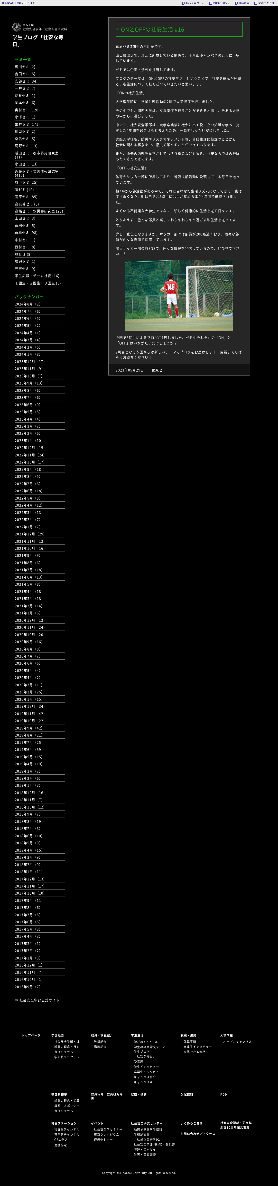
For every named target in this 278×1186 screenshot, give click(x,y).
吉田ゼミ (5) (25, 73)
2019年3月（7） (29, 771)
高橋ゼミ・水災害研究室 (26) (39, 210)
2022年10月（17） (31, 461)
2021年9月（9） (29, 555)
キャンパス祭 (143, 1082)
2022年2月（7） (29, 519)
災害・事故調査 (145, 1154)
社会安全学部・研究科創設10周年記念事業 (236, 1125)
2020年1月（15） (30, 699)
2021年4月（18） (30, 591)
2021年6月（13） (30, 576)
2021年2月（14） (30, 605)
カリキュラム (63, 1052)
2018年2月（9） (29, 864)
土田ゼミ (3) (25, 218)
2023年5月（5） (29, 411)
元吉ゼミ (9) (25, 268)
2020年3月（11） (30, 684)
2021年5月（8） (29, 584)
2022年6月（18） (30, 490)
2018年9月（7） (29, 813)
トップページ (31, 1035)
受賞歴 (138, 1061)
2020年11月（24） (31, 627)
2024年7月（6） (29, 311)
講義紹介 (100, 1047)
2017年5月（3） (29, 929)
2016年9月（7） (29, 986)
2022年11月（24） (31, 454)
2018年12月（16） (31, 792)
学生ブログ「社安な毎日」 (38, 41)
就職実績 (190, 1041)
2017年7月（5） (29, 914)
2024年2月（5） (29, 347)
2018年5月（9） (29, 842)
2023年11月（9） (30, 368)
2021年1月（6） (29, 612)
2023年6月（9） (29, 404)
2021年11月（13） (31, 541)
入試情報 (226, 1035)
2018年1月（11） (30, 871)
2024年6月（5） (29, 318)
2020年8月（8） (29, 648)
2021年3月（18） (30, 598)
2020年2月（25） (30, 691)
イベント (97, 1123)
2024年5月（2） (29, 325)
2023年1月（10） (30, 440)
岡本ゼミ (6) (25, 102)
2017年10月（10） (31, 892)
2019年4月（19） (30, 763)
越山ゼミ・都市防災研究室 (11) (37, 154)
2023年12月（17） (31, 361)
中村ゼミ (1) (25, 239)
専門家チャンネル (67, 1134)
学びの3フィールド (147, 1042)
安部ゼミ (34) (26, 81)
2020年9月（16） (30, 641)
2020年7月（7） (29, 655)
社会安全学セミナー (108, 1129)
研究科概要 (59, 1094)
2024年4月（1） (29, 332)
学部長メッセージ (67, 1057)
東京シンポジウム (106, 1134)
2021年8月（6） (29, 562)
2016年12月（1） (30, 964)
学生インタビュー (146, 1067)
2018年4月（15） (30, 850)
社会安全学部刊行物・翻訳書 (154, 1144)
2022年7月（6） (29, 483)
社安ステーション (64, 1123)
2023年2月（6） (29, 433)
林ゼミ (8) (23, 254)
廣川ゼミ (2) (25, 66)
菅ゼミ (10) (24, 189)
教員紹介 (100, 1041)
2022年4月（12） (30, 505)
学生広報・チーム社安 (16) (37, 275)
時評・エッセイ (145, 1149)
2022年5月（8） (29, 497)
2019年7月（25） (30, 742)
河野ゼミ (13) (26, 145)
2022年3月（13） (30, 512)
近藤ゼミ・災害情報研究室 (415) (37, 173)
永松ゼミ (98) (26, 232)
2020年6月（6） (29, 663)
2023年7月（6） (29, 397)
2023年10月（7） (30, 375)
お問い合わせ (221, 3)
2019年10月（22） (31, 720)
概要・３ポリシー (67, 1106)
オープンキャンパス (237, 1041)
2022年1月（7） (29, 526)
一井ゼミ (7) (25, 88)
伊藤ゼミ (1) (25, 95)
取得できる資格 (195, 1052)
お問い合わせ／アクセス (199, 1134)
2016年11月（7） (30, 972)
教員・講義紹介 (102, 1035)
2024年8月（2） (29, 303)
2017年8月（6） (29, 907)
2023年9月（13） (30, 382)
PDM (224, 1094)
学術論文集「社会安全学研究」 (148, 1136)
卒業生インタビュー (148, 1072)
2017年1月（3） (29, 957)
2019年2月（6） (29, 778)
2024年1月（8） (29, 354)
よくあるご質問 (192, 1123)
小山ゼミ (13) (26, 163)
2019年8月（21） (30, 734)
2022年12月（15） (31, 447)
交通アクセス (266, 3)
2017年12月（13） (31, 878)
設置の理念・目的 (67, 1047)
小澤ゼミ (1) (25, 116)
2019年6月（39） (30, 749)
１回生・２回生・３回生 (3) (38, 282)
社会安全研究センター (147, 1123)
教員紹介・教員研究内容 (107, 1096)
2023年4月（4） (29, 418)
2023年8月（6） (29, 390)
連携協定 (60, 1145)
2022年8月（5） (29, 476)
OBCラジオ (62, 1139)
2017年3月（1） (29, 943)
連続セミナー (103, 1139)
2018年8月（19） (30, 821)
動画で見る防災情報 (148, 1129)
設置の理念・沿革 (67, 1100)
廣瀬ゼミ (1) (25, 261)
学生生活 (137, 1035)
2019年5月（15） (30, 756)
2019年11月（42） (31, 713)
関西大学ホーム (195, 3)
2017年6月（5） (29, 921)
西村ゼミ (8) (25, 246)
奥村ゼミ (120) (27, 109)
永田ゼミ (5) (25, 225)
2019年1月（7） (29, 785)
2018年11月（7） (30, 799)
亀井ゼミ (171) (27, 124)
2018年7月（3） (29, 828)
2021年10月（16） (31, 548)
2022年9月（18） (30, 469)
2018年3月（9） (29, 857)
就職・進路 (188, 1035)
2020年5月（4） (29, 670)
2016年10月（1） (30, 979)
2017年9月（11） (30, 900)
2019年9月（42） (30, 727)
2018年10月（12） (31, 806)
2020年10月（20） (31, 634)
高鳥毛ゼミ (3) (27, 203)
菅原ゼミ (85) (26, 196)
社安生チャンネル (67, 1129)
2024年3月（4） (29, 339)
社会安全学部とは (67, 1041)
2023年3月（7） (29, 426)
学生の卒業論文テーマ (150, 1047)
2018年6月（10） (30, 835)
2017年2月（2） (29, 950)
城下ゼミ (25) (26, 182)
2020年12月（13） (31, 620)
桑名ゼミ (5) (25, 138)
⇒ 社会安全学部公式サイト (37, 1000)
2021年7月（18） (30, 569)
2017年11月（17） (31, 885)
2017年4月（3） (29, 936)
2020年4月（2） (29, 677)
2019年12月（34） (31, 706)
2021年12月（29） (31, 533)
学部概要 (57, 1035)
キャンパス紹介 (145, 1077)
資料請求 (244, 3)
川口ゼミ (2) (25, 131)
